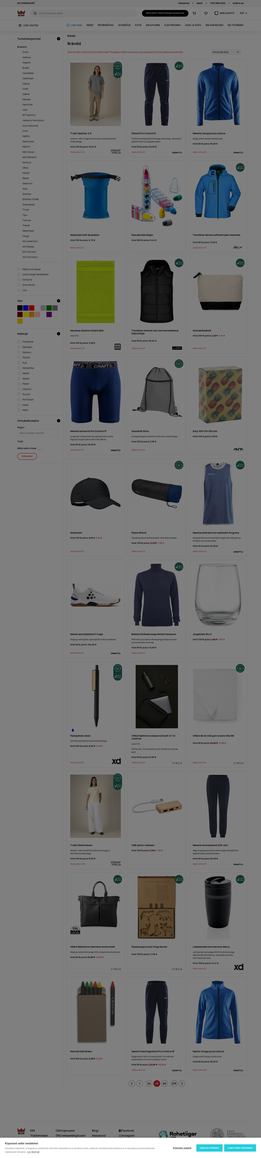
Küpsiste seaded (182, 1148)
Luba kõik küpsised (240, 1148)
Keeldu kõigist (209, 1148)
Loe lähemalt (33, 1152)
